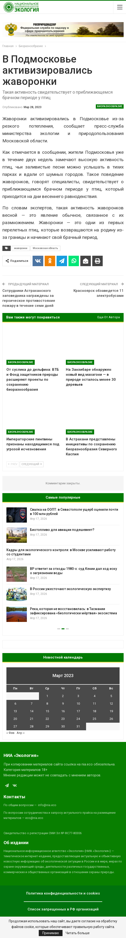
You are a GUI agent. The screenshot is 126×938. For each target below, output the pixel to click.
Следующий (31, 464)
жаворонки (20, 248)
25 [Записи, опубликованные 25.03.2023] (94, 719)
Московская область (45, 248)
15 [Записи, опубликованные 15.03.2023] (47, 711)
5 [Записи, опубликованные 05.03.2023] (111, 696)
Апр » (20, 733)
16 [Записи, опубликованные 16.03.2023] (63, 711)
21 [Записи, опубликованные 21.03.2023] (31, 719)
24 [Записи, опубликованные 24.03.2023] (78, 719)
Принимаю (50, 933)
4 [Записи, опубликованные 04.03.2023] (94, 696)
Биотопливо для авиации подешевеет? (62, 530)
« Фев (10, 733)
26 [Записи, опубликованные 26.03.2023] (111, 719)
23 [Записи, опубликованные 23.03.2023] (63, 719)
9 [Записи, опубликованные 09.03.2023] (63, 703)
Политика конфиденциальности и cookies (63, 893)
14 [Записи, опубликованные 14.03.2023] (31, 711)
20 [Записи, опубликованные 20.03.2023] (15, 719)
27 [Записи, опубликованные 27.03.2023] (15, 726)
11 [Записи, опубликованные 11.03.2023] (94, 703)
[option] (63, 564)
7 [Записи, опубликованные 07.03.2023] (31, 703)
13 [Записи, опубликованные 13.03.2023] (15, 711)
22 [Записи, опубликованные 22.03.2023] (47, 719)
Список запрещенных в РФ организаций (63, 909)
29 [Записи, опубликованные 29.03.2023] (47, 726)
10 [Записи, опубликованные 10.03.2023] (78, 703)
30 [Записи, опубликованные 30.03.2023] (63, 726)
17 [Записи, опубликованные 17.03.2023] (78, 711)
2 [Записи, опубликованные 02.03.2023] (63, 696)
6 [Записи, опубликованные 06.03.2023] (15, 703)
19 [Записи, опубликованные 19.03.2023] (111, 711)
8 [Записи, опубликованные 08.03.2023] (47, 703)
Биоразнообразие (109, 106)
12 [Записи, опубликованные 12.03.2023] (111, 703)
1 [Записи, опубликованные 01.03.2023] (47, 696)
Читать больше (78, 933)
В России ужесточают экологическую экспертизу (70, 589)
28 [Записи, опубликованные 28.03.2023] (31, 726)
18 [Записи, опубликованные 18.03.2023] (94, 711)
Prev (12, 464)
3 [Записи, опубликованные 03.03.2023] (78, 696)
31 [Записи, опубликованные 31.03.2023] (78, 726)
